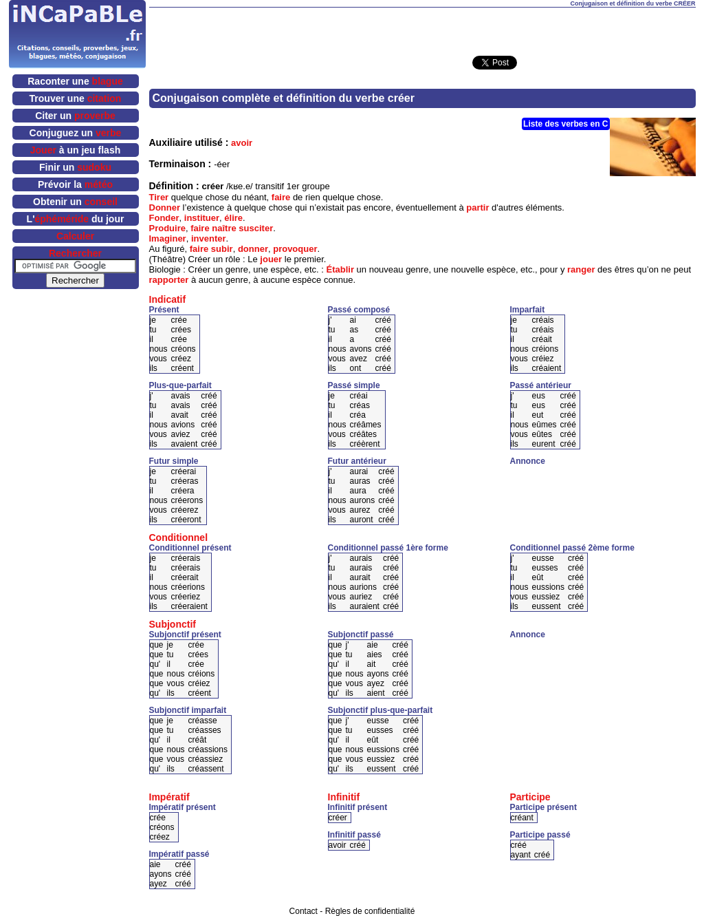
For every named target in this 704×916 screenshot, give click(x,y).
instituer (201, 218)
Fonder (164, 218)
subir (222, 249)
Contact (303, 911)
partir (477, 207)
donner (253, 249)
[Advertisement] (422, 28)
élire (233, 218)
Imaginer (167, 238)
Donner (165, 207)
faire (281, 197)
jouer (271, 259)
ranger (581, 269)
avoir (241, 143)
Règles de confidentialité (370, 911)
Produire (167, 228)
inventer (208, 238)
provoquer (295, 249)
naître (224, 228)
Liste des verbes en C (565, 124)
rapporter (169, 280)
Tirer (159, 197)
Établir (340, 269)
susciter (256, 228)
